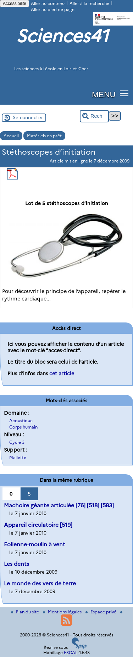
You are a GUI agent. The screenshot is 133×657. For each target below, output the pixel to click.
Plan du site (25, 611)
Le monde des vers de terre (40, 583)
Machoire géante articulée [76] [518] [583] (59, 505)
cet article (61, 373)
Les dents (16, 564)
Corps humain (23, 427)
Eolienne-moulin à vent (34, 544)
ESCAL (70, 652)
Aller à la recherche (89, 3)
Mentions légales (63, 611)
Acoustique (21, 420)
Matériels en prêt (44, 135)
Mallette (17, 457)
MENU (104, 94)
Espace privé (101, 611)
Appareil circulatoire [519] (38, 524)
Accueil (11, 135)
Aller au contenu (48, 3)
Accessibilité (14, 3)
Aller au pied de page (52, 9)
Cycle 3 (16, 442)
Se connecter (28, 117)
